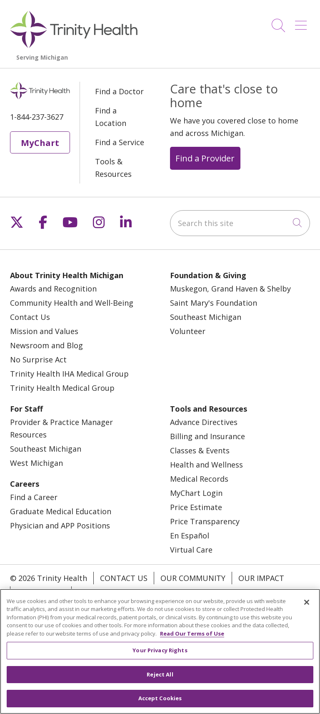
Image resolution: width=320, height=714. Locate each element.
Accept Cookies (160, 698)
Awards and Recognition (53, 289)
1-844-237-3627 (36, 117)
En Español (189, 535)
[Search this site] (240, 223)
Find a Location (110, 117)
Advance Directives (204, 422)
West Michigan (36, 463)
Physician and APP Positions (60, 525)
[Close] (307, 602)
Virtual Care (191, 550)
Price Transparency (205, 521)
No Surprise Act (38, 359)
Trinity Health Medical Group (62, 388)
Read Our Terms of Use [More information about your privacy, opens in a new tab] (192, 633)
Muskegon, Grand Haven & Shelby (230, 289)
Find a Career (34, 497)
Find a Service (119, 142)
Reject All (160, 674)
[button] (302, 22)
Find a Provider (205, 158)
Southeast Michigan (205, 317)
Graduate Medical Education (60, 511)
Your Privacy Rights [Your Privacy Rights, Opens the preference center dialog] (159, 650)
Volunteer (187, 331)
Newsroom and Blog (46, 345)
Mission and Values (44, 331)
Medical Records (199, 479)
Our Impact (261, 578)
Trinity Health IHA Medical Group (69, 374)
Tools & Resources (113, 167)
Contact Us (30, 317)
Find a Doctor (119, 91)
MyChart (40, 142)
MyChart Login (196, 493)
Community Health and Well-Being (71, 303)
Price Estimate (196, 507)
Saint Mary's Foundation (213, 303)
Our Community (192, 578)
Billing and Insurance (207, 436)
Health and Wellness (206, 465)
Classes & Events (200, 450)
